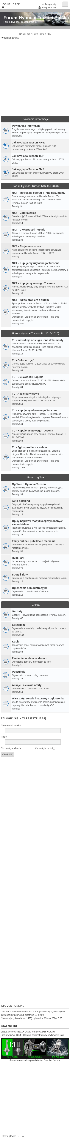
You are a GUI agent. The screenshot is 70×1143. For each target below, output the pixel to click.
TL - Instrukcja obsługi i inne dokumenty (37, 340)
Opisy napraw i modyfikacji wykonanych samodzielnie (37, 522)
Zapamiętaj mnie (45, 748)
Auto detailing (21, 500)
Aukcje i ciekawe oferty (26, 685)
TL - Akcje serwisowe (25, 393)
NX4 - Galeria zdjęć (24, 212)
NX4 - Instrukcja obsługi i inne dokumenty (38, 192)
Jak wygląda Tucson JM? (28, 169)
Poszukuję (18, 671)
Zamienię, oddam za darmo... (30, 658)
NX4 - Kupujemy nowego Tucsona (33, 283)
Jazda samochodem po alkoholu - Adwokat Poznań (35, 1060)
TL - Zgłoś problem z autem (29, 447)
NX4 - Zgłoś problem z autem (30, 299)
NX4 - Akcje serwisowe (26, 246)
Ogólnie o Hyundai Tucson (29, 484)
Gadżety (17, 611)
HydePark (18, 557)
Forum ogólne (35, 477)
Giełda (36, 604)
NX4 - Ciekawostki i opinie (28, 229)
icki (62, 1035)
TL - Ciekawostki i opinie (27, 376)
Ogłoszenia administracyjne (29, 587)
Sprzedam (18, 624)
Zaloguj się (9, 718)
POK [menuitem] (16, 4)
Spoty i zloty (20, 574)
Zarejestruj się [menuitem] (47, 7)
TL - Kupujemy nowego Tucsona (32, 430)
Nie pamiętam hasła (11, 748)
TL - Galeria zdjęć (23, 360)
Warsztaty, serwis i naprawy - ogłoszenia (38, 698)
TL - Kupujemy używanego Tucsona (34, 410)
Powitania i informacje (36, 119)
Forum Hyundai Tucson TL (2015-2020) (35, 333)
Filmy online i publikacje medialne (33, 541)
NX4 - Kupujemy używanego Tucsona (35, 263)
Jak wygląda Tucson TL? (27, 155)
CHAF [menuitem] (5, 4)
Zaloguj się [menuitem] (49, 4)
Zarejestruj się (34, 718)
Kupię (15, 641)
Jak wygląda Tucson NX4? (29, 142)
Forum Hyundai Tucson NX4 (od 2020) (36, 186)
